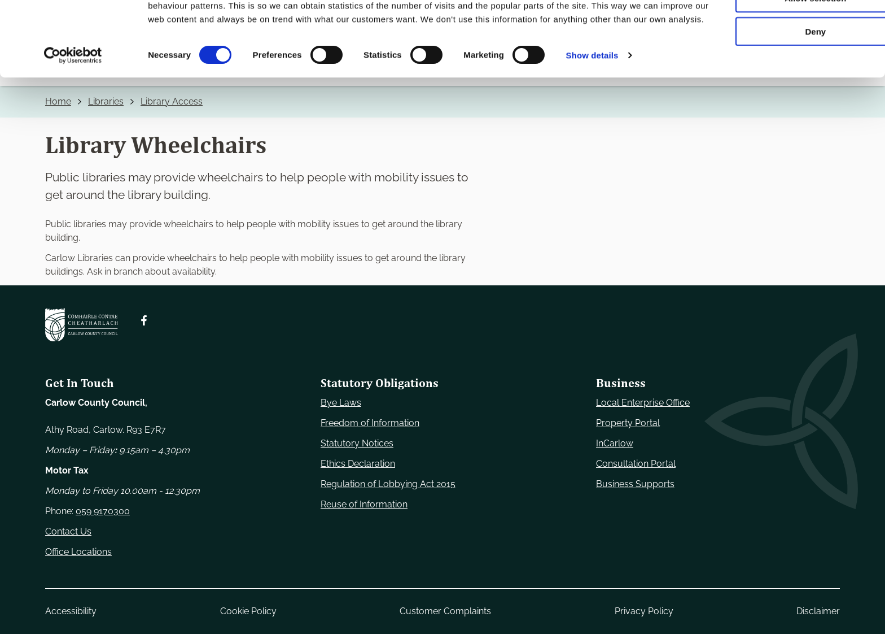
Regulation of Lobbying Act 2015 (388, 484)
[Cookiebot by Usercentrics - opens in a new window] (73, 132)
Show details (592, 132)
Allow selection (790, 61)
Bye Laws (341, 402)
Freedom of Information (370, 423)
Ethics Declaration (358, 463)
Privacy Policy (644, 611)
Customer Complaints (445, 611)
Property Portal (628, 423)
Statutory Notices (357, 443)
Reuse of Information (364, 504)
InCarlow (614, 443)
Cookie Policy (248, 611)
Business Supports (635, 484)
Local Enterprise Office (643, 402)
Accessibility (71, 611)
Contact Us (68, 531)
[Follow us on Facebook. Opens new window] (144, 320)
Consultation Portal (636, 463)
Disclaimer (818, 611)
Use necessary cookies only (790, 28)
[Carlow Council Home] (81, 324)
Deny (791, 94)
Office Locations (78, 551)
